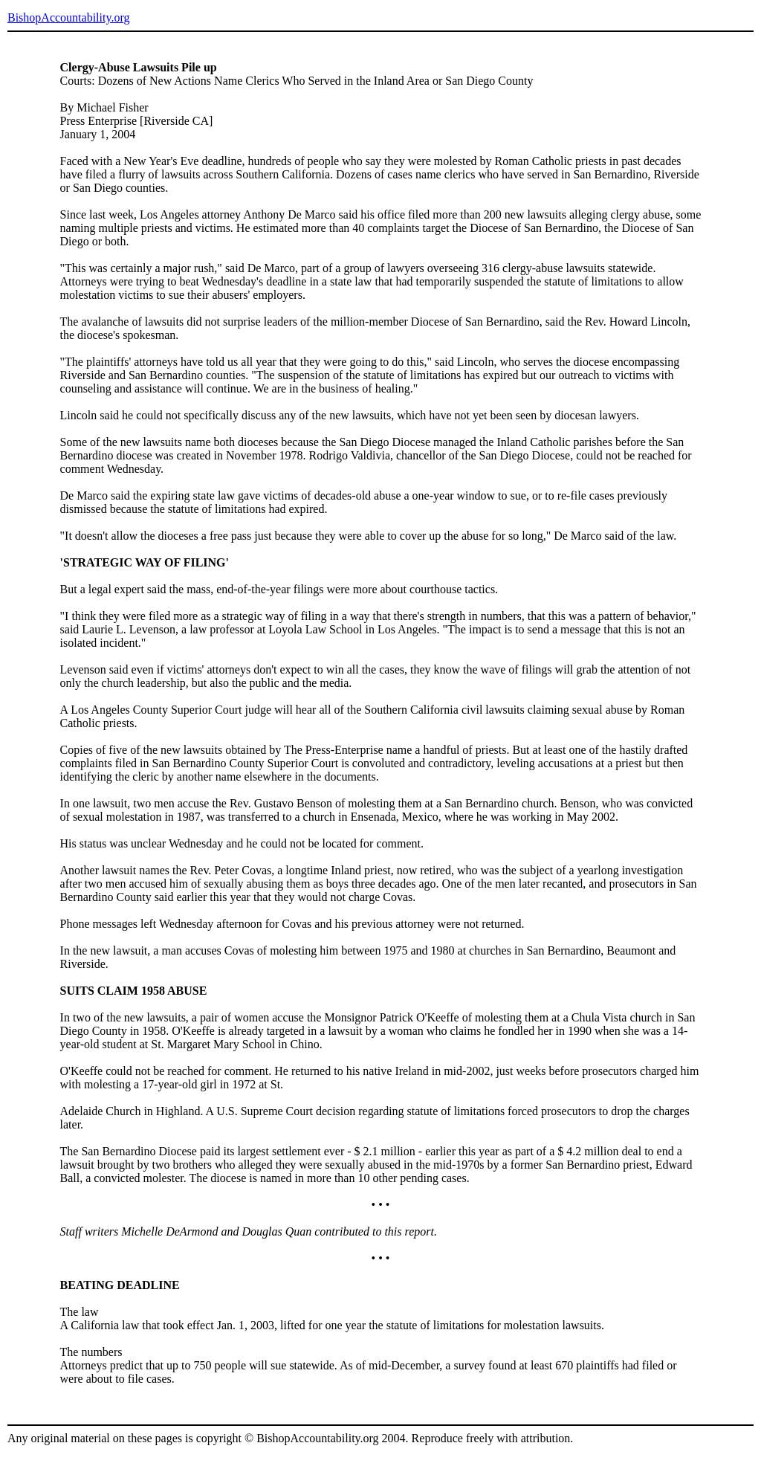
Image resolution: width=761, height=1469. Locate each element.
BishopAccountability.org (68, 17)
